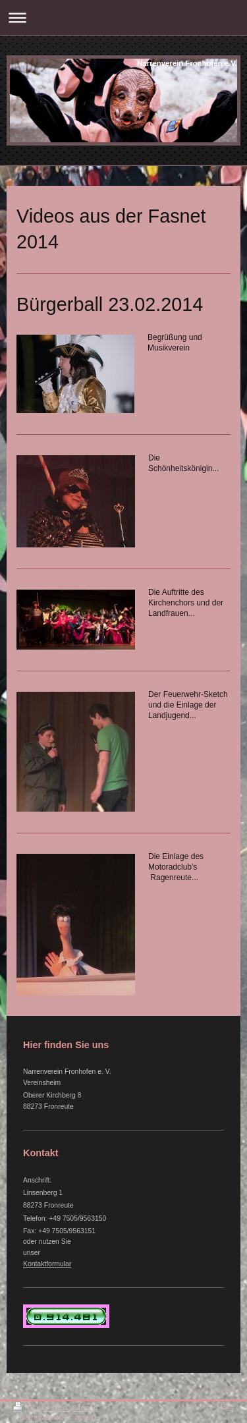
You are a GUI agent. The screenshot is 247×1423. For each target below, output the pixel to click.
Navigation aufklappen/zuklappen (123, 17)
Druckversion (41, 1408)
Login (225, 1405)
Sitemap (84, 1408)
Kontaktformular (47, 1264)
